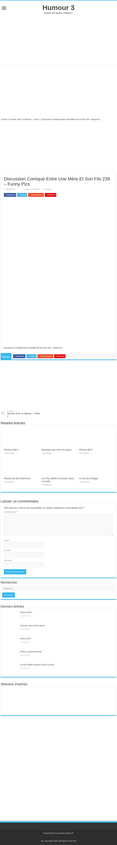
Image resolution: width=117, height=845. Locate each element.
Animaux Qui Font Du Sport (56, 449)
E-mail (7, 550)
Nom (7, 540)
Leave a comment (31, 189)
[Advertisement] (58, 40)
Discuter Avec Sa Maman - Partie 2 (24, 119)
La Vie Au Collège (88, 478)
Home (4, 119)
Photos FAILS (11, 449)
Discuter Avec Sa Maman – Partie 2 (23, 413)
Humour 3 (58, 7)
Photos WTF (86, 449)
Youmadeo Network (64, 833)
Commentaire (11, 512)
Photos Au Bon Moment (17, 478)
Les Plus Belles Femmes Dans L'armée (37, 664)
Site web (8, 560)
